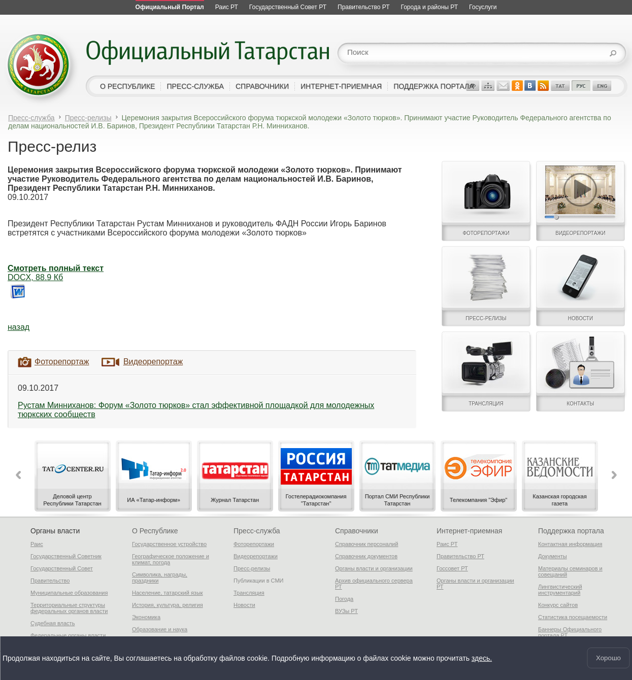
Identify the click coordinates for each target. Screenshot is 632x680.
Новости (244, 605)
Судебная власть (52, 623)
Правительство (50, 580)
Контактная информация (570, 544)
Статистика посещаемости (572, 617)
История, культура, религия (167, 605)
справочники (262, 86)
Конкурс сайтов (558, 605)
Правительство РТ (460, 556)
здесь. (482, 657)
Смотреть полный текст (56, 268)
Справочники (356, 531)
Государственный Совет (61, 568)
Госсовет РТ (452, 568)
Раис (36, 544)
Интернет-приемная (469, 531)
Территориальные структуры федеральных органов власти (69, 608)
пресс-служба (195, 86)
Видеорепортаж (153, 361)
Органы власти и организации (374, 568)
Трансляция (249, 593)
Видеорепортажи (256, 556)
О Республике (155, 531)
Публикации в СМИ (259, 580)
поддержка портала (433, 86)
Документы (552, 556)
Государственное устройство (169, 544)
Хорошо (608, 657)
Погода (344, 599)
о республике (127, 86)
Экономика (146, 617)
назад (18, 327)
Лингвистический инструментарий (560, 590)
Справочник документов (366, 556)
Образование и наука (159, 629)
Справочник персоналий (366, 544)
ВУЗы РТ (346, 611)
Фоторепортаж (62, 361)
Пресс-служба (31, 118)
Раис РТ (447, 544)
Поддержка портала (571, 531)
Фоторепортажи (254, 544)
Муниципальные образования (69, 593)
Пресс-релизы (88, 118)
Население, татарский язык (167, 593)
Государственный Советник (66, 556)
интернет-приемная (341, 86)
